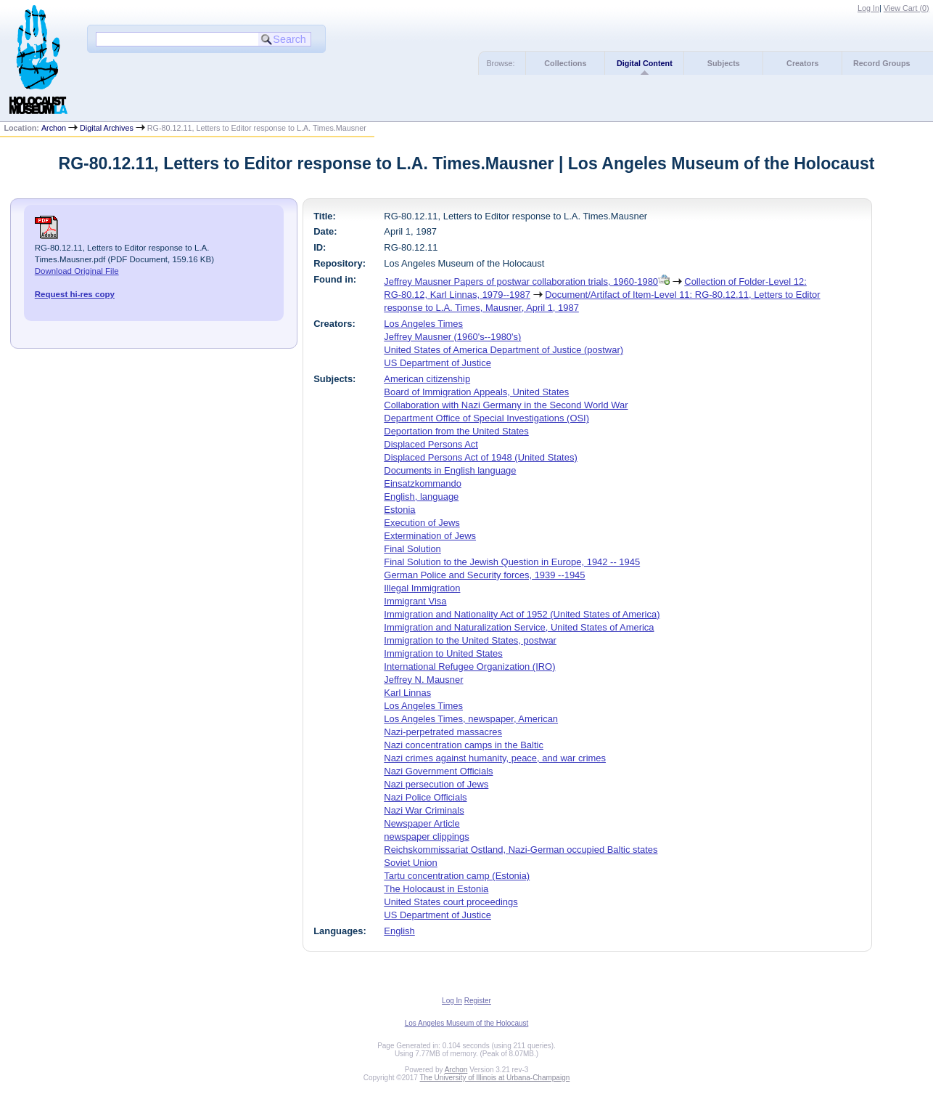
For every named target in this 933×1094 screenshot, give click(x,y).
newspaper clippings (426, 836)
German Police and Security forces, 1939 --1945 (484, 575)
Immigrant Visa (415, 601)
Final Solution (412, 548)
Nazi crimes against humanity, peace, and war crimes (495, 758)
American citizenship (427, 378)
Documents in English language (450, 470)
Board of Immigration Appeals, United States (476, 391)
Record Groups (882, 63)
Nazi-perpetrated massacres (443, 731)
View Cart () (906, 8)
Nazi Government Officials (438, 771)
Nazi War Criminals (424, 810)
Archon (53, 127)
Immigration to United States (443, 653)
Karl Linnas (407, 692)
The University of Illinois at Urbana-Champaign (495, 1078)
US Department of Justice (437, 362)
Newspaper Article (421, 823)
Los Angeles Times (423, 323)
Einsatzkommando (422, 483)
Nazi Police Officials (425, 797)
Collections (565, 63)
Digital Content (645, 63)
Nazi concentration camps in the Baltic (463, 745)
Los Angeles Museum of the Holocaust (467, 1023)
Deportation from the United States (456, 431)
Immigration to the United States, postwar (470, 640)
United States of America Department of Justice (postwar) (503, 349)
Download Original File (77, 271)
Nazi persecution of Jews (436, 784)
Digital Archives (106, 127)
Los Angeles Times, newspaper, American (471, 718)
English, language (421, 496)
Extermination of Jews (430, 535)
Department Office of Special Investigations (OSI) (486, 418)
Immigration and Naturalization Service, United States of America (519, 627)
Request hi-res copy (75, 294)
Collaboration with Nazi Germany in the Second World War (506, 405)
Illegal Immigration (422, 588)
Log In (868, 8)
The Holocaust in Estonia (436, 888)
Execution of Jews (421, 522)
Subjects (723, 63)
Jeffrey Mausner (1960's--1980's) (452, 336)
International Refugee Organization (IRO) (469, 666)
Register (477, 1001)
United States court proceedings (450, 901)
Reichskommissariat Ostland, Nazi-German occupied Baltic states (520, 849)
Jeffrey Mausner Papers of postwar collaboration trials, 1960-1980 (521, 281)
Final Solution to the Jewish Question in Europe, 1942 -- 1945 (512, 561)
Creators (802, 63)
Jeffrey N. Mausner (423, 679)
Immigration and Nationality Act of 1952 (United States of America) (521, 614)
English (399, 930)
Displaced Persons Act (431, 444)
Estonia (399, 509)
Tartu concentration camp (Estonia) (457, 875)
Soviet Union (410, 862)
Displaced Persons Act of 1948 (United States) (480, 457)
